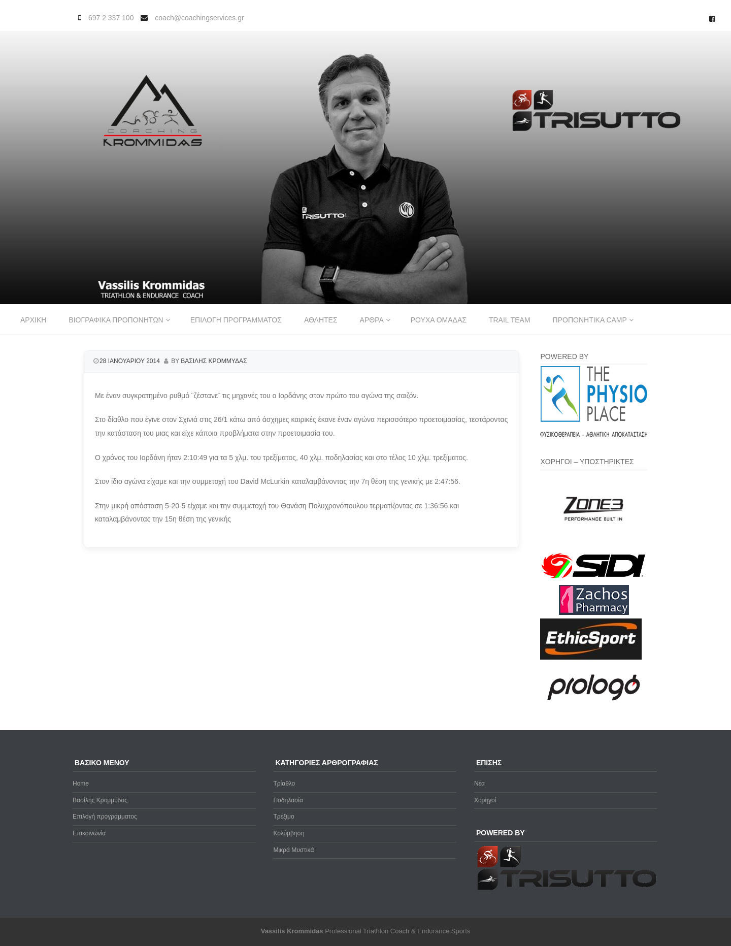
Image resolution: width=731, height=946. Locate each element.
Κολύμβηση (288, 833)
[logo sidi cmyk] (593, 578)
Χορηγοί (485, 800)
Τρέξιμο (283, 816)
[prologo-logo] (593, 708)
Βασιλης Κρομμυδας (214, 361)
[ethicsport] (591, 657)
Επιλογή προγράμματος (105, 816)
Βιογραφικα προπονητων (116, 320)
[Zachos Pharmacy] (594, 612)
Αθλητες (321, 320)
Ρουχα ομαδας (439, 320)
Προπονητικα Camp (590, 320)
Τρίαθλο (284, 783)
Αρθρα (372, 320)
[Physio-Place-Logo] (593, 434)
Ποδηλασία (288, 800)
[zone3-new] (593, 544)
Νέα (479, 783)
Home (81, 783)
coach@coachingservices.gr (199, 18)
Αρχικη (33, 320)
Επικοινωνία (89, 833)
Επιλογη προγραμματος (236, 320)
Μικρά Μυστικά (293, 850)
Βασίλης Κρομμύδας (100, 800)
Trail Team (509, 320)
